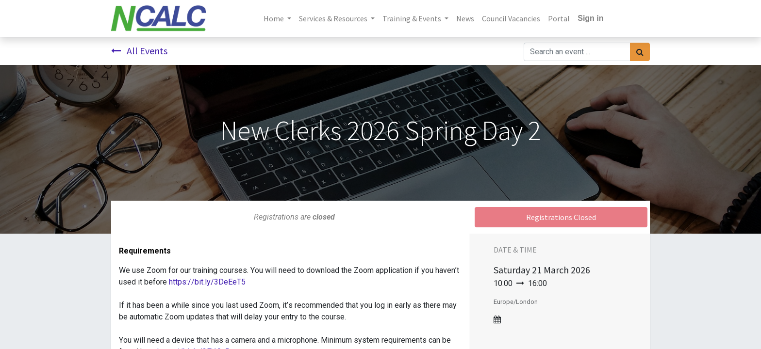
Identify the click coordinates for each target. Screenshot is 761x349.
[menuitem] (465, 18)
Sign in (590, 18)
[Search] (640, 52)
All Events (139, 51)
